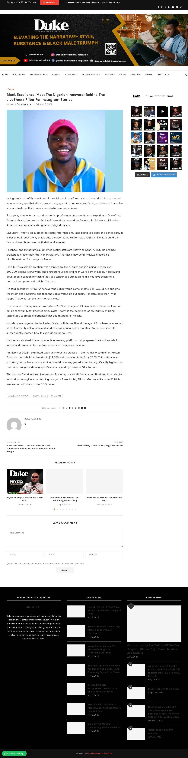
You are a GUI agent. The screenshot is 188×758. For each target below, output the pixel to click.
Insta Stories (39, 396)
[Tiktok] (181, 7)
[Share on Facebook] (69, 408)
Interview (69, 74)
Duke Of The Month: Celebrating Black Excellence (104, 725)
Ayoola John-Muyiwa (18, 396)
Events (148, 74)
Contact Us (163, 74)
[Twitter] (162, 7)
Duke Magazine (24, 104)
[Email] (177, 7)
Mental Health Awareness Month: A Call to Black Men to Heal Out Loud (104, 708)
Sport (122, 74)
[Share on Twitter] (72, 408)
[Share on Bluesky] (82, 408)
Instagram (56, 396)
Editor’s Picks (38, 74)
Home (5, 74)
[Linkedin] (169, 7)
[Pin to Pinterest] (75, 408)
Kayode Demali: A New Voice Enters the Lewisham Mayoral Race (93, 2)
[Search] (186, 74)
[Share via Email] (85, 408)
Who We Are (19, 74)
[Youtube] (173, 7)
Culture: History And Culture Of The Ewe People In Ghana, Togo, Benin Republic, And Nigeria (153, 649)
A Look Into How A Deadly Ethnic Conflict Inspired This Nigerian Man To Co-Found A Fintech (164, 671)
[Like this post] (66, 408)
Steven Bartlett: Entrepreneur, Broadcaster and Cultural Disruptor (103, 688)
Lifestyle (135, 74)
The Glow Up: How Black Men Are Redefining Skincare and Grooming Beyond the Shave (104, 669)
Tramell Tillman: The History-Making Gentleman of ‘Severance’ (104, 630)
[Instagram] (165, 7)
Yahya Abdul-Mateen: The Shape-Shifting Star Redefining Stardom (102, 649)
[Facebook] (158, 7)
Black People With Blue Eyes (164, 688)
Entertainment (90, 74)
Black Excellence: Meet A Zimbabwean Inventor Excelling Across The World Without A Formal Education (164, 712)
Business (110, 74)
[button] (61, 2)
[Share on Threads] (79, 408)
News (55, 74)
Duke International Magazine (99, 753)
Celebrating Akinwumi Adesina (160, 731)
